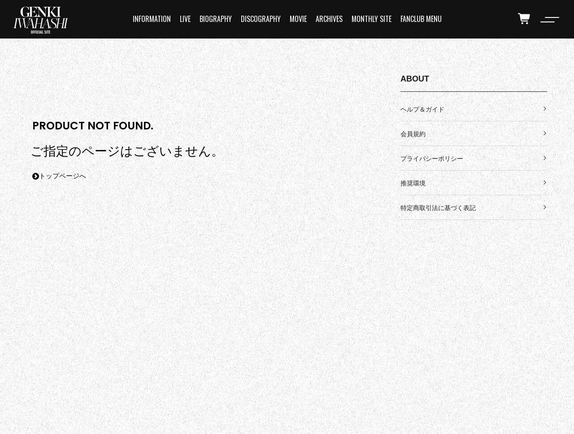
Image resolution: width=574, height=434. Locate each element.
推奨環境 (413, 183)
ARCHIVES (329, 18)
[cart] (524, 19)
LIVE (185, 18)
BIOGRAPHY (216, 18)
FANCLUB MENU (421, 18)
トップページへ (59, 176)
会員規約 (413, 134)
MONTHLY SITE (371, 18)
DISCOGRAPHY (261, 18)
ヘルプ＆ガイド (422, 109)
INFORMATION (152, 18)
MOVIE (298, 18)
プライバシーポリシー (431, 158)
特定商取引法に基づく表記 (438, 207)
